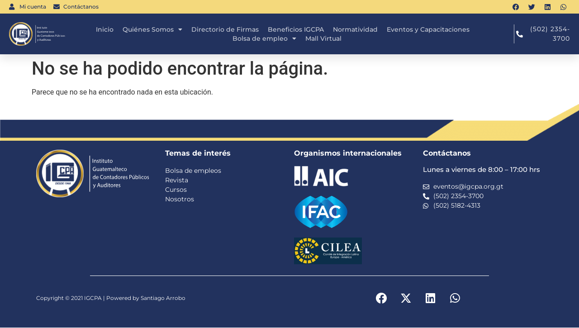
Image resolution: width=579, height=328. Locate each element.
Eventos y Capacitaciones (428, 29)
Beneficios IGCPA (296, 29)
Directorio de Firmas (225, 29)
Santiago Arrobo (163, 298)
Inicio (105, 29)
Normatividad (355, 29)
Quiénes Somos (152, 29)
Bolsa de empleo (264, 38)
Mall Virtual (323, 38)
